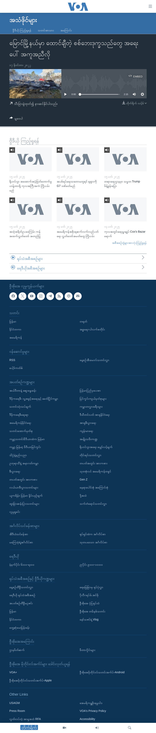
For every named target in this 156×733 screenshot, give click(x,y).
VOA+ (13, 672)
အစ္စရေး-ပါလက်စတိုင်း (92, 329)
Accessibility (87, 719)
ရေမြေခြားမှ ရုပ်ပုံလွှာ (91, 587)
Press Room (17, 710)
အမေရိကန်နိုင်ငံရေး (20, 422)
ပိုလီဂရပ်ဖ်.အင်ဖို (89, 595)
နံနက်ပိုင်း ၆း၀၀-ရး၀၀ (21, 564)
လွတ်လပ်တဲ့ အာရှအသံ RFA (25, 719)
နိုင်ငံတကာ (15, 329)
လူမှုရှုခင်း (14, 511)
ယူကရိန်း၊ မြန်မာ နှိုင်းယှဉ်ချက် (26, 495)
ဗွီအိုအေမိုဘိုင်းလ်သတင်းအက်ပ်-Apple (30, 680)
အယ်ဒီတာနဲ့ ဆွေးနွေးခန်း (22, 390)
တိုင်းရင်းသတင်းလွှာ (90, 455)
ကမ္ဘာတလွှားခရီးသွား (91, 406)
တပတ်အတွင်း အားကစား (23, 479)
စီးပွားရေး (14, 471)
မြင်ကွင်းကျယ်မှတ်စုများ (93, 398)
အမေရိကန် (15, 337)
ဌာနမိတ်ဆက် (17, 650)
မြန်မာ (12, 321)
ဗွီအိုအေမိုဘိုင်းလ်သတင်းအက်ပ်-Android (102, 672)
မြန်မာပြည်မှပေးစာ (90, 390)
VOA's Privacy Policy (93, 710)
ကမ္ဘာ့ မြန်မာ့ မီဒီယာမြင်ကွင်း (25, 447)
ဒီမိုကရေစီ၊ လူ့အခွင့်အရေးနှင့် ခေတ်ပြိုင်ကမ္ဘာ (33, 398)
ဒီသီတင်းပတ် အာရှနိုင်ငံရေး (95, 414)
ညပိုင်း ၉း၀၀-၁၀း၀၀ (91, 564)
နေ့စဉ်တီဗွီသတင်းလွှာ (21, 587)
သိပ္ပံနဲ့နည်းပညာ (18, 455)
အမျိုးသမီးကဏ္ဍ (89, 438)
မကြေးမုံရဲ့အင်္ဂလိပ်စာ (21, 542)
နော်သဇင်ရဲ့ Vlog (89, 619)
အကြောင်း (66, 30)
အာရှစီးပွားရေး (88, 422)
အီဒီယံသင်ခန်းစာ (18, 534)
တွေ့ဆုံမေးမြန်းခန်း (19, 627)
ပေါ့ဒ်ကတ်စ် (16, 368)
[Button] (16, 119)
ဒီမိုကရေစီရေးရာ (18, 414)
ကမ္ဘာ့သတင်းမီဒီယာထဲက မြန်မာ (27, 438)
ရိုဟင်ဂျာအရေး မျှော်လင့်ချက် (96, 447)
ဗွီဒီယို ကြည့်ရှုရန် (22, 30)
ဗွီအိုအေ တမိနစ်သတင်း (92, 611)
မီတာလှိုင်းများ (87, 650)
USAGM (14, 703)
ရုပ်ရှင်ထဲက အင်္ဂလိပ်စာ (93, 534)
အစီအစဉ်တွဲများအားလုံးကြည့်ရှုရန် (129, 242)
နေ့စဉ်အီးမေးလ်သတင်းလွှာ (94, 360)
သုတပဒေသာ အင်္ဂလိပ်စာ (93, 542)
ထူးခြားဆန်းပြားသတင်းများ (24, 503)
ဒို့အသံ (83, 495)
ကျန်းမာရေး (86, 431)
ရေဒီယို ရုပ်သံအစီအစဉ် (22, 595)
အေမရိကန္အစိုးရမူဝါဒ (91, 703)
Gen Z (84, 479)
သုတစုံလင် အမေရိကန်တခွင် (95, 471)
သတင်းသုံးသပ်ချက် (20, 406)
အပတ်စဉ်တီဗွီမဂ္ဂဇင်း (21, 603)
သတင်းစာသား (46, 30)
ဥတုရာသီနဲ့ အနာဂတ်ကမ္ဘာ (24, 463)
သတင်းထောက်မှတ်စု (21, 431)
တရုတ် (83, 321)
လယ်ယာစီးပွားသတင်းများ (23, 487)
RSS (12, 360)
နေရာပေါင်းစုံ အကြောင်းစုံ (94, 487)
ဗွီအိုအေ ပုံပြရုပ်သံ (90, 603)
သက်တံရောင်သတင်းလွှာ (93, 503)
